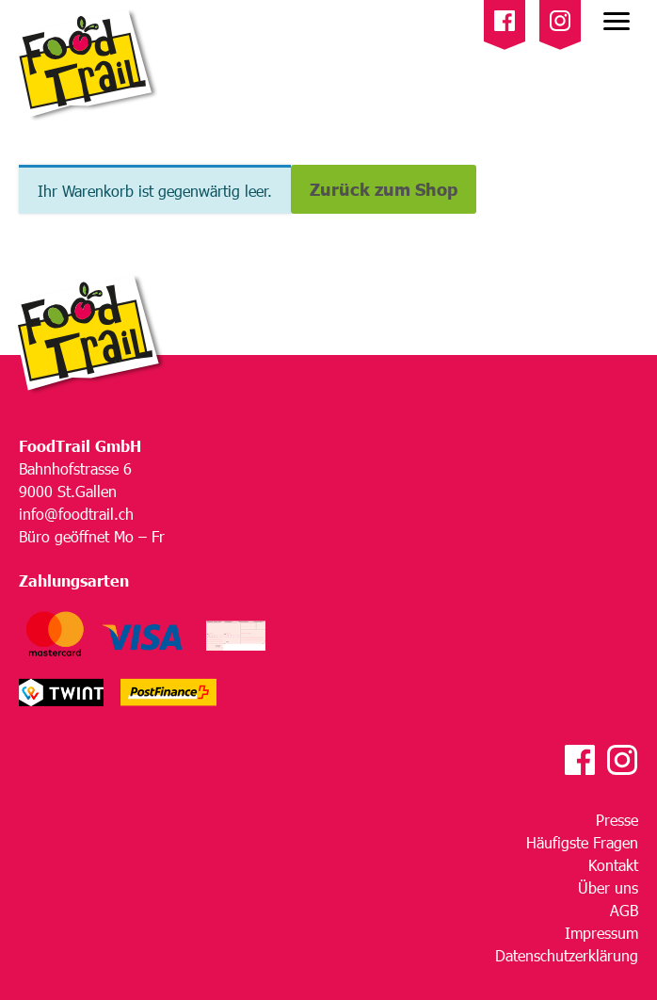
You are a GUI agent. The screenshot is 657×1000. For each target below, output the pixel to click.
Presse (617, 820)
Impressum (601, 933)
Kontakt (613, 865)
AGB (624, 910)
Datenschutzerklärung (566, 955)
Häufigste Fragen (582, 842)
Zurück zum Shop (383, 189)
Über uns (608, 887)
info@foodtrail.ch (76, 514)
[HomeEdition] (84, 66)
